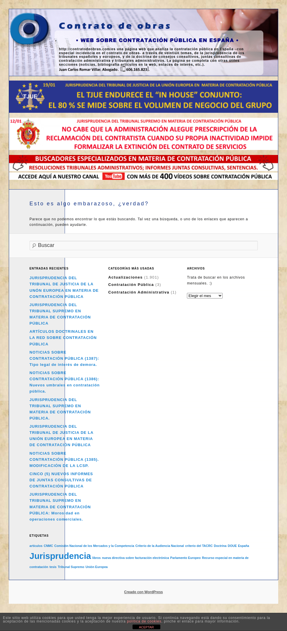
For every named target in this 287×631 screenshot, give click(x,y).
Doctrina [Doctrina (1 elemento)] (220, 546)
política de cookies (144, 621)
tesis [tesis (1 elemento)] (52, 567)
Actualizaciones (125, 277)
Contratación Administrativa (138, 292)
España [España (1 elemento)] (243, 546)
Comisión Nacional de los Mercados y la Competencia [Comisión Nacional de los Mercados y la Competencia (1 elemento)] (94, 546)
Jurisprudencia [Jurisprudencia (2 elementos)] (60, 556)
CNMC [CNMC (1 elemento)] (48, 546)
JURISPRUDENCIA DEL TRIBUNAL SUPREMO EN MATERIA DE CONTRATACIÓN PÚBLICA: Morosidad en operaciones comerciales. (60, 506)
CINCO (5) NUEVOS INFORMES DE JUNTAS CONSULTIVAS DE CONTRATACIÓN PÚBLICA (61, 480)
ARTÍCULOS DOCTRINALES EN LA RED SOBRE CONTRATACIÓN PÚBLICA (63, 337)
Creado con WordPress (143, 592)
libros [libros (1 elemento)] (96, 558)
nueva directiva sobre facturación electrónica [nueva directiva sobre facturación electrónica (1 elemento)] (135, 558)
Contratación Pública (131, 284)
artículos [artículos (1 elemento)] (36, 546)
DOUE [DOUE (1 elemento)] (232, 546)
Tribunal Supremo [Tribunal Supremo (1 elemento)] (71, 567)
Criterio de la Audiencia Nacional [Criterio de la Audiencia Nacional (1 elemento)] (159, 546)
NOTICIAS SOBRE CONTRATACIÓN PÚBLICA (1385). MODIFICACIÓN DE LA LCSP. (64, 459)
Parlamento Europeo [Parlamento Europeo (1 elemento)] (185, 558)
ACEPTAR (146, 627)
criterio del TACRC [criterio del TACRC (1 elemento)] (199, 546)
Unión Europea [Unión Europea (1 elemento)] (96, 567)
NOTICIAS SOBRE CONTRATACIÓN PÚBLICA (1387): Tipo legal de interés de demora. (64, 358)
